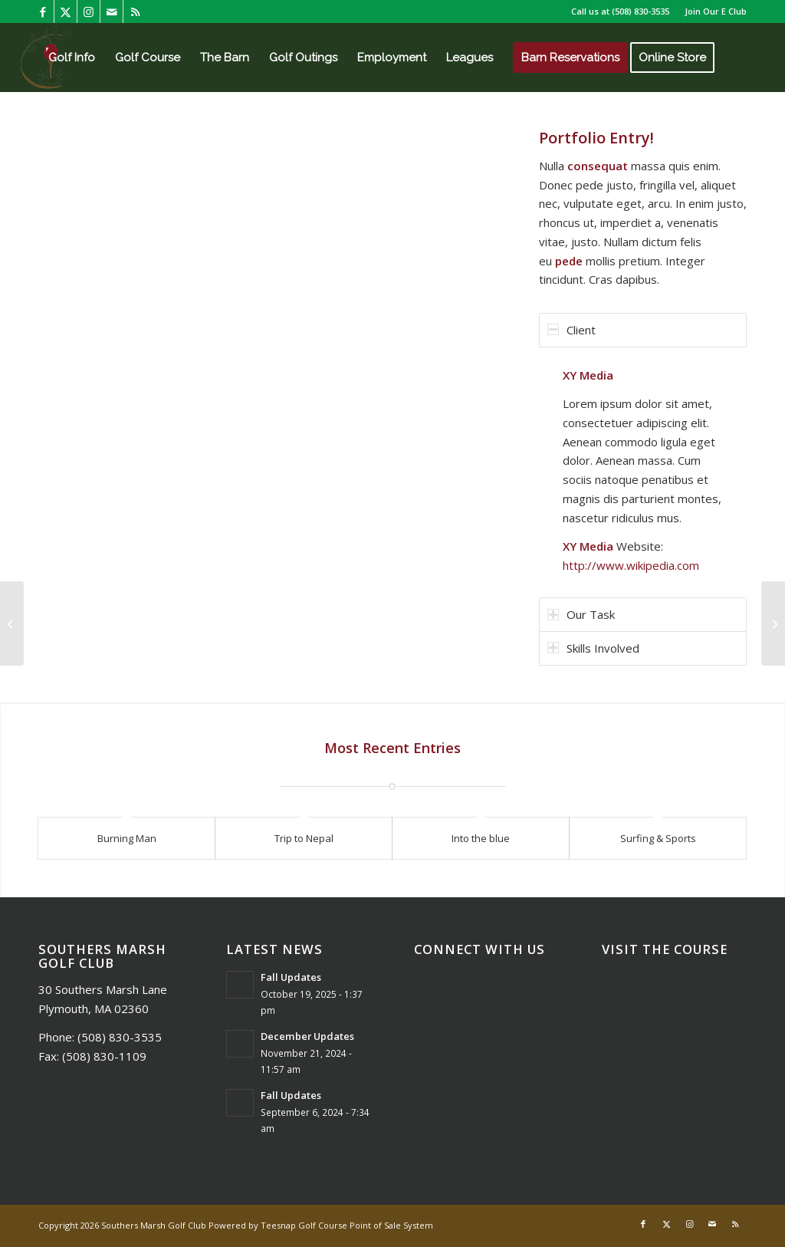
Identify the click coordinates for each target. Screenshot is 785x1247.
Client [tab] (571, 329)
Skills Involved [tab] (593, 648)
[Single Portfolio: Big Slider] (12, 623)
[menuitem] (712, 11)
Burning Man (126, 838)
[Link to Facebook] (42, 11)
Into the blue (481, 838)
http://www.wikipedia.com (631, 565)
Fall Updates (291, 977)
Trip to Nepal (303, 838)
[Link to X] (65, 11)
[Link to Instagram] (88, 11)
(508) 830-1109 (104, 1056)
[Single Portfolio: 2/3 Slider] (773, 623)
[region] (643, 470)
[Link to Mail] (111, 11)
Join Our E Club (716, 11)
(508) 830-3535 (640, 11)
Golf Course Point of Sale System (365, 1225)
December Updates (307, 1036)
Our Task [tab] (581, 614)
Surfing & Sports (658, 838)
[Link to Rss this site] (134, 11)
